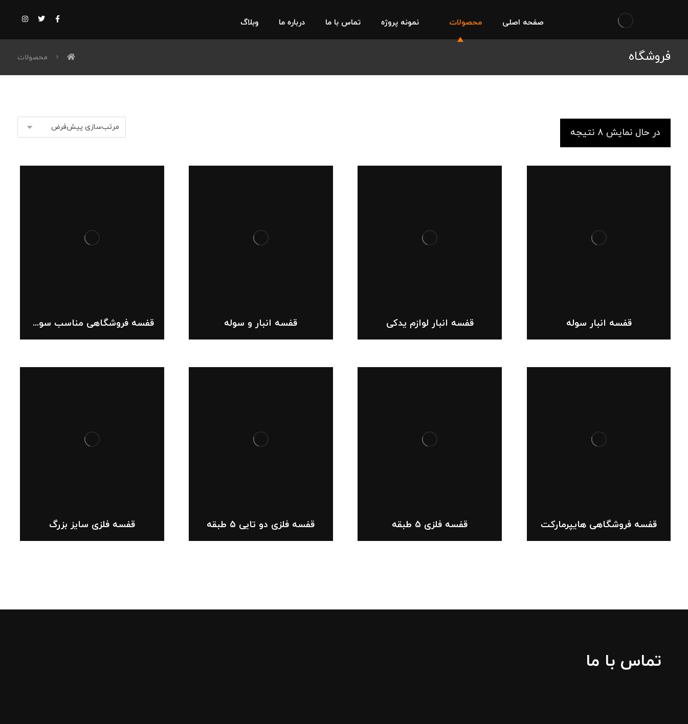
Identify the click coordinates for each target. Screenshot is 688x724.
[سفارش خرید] (71, 127)
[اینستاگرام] (25, 19)
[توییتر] (41, 19)
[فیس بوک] (58, 19)
